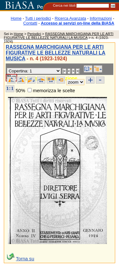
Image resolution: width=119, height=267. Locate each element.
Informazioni (101, 18)
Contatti (30, 23)
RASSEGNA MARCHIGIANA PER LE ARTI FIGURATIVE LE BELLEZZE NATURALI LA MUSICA (58, 36)
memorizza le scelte (54, 90)
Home (16, 18)
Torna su (25, 258)
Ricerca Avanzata (70, 18)
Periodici (34, 34)
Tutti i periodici (38, 18)
